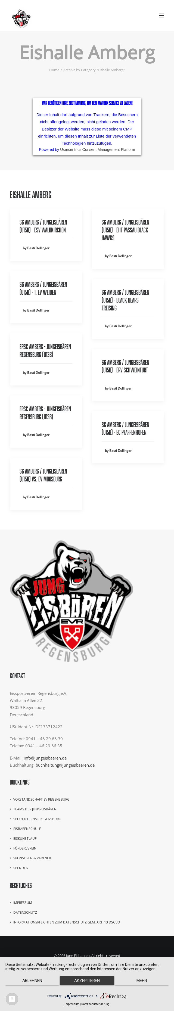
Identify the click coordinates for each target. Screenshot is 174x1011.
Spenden (20, 868)
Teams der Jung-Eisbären (35, 809)
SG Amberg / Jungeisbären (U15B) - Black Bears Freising (125, 300)
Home (54, 69)
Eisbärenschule (27, 828)
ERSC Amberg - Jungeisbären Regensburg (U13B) (45, 350)
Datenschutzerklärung (95, 1004)
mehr (141, 980)
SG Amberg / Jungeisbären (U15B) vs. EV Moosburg (43, 475)
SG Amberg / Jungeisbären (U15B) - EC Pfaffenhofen (125, 428)
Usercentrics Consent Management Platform (97, 149)
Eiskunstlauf (24, 838)
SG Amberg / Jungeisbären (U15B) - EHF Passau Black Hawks (125, 229)
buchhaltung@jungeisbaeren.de (65, 765)
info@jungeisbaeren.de (45, 758)
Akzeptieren (87, 980)
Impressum (22, 902)
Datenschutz (25, 912)
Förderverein (24, 848)
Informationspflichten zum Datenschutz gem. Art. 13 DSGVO (66, 922)
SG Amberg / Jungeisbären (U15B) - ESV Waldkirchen (43, 226)
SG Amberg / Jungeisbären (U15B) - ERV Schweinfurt (125, 366)
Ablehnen (32, 980)
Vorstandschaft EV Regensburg (41, 799)
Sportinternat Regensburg (37, 819)
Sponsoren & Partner (32, 858)
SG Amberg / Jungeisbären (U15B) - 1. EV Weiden (43, 288)
